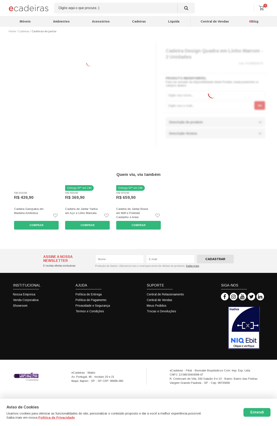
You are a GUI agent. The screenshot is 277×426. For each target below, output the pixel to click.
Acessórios (101, 21)
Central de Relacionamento (165, 294)
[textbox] (124, 8)
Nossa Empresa (24, 294)
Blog (253, 21)
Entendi (257, 412)
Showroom (20, 305)
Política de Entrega (89, 294)
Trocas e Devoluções (161, 311)
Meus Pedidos (156, 305)
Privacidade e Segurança (93, 305)
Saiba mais (192, 265)
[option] (36, 207)
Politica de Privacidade (56, 417)
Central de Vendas (215, 21)
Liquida (173, 21)
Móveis (25, 21)
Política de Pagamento (91, 300)
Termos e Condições (90, 311)
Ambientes (61, 21)
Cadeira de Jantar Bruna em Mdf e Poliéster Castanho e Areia (132, 213)
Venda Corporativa (26, 300)
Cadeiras (139, 21)
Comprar (36, 225)
